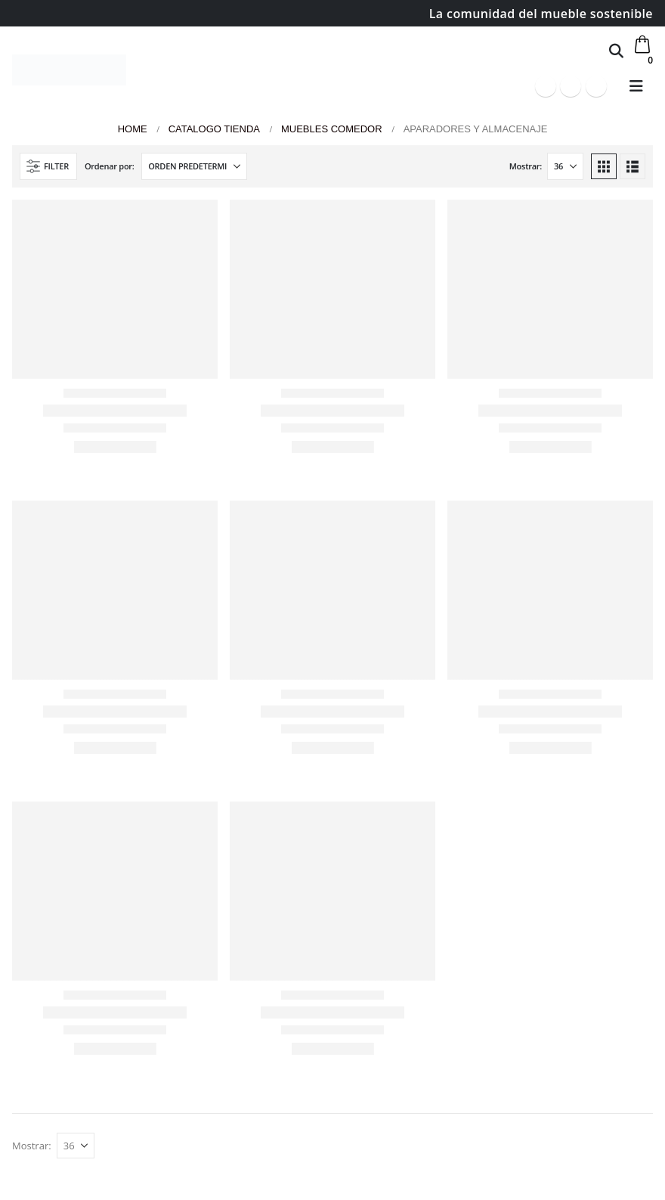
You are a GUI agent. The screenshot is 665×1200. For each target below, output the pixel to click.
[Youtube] (570, 86)
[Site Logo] (69, 69)
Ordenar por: (110, 166)
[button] (616, 50)
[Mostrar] (565, 166)
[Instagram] (596, 86)
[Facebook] (545, 86)
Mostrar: (525, 166)
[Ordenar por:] (194, 166)
